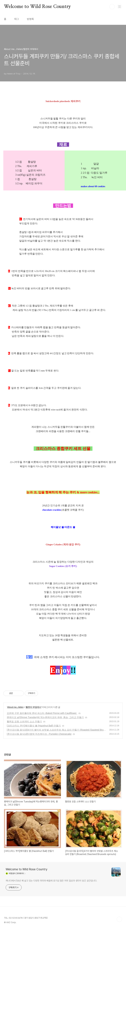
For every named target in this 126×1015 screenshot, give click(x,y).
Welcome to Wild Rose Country (37, 6)
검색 (112, 6)
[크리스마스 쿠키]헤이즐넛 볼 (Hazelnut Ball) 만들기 (34, 725)
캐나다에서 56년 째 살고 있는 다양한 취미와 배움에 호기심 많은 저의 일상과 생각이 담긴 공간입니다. (51, 880)
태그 (16, 19)
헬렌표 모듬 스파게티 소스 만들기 (24, 721)
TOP (119, 919)
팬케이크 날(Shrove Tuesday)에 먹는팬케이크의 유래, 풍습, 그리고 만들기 (45, 717)
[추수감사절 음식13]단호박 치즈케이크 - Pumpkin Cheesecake (39, 734)
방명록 (30, 19)
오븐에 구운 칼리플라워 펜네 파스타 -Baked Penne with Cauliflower (42, 713)
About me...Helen (15, 707)
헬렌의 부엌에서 (33, 707)
